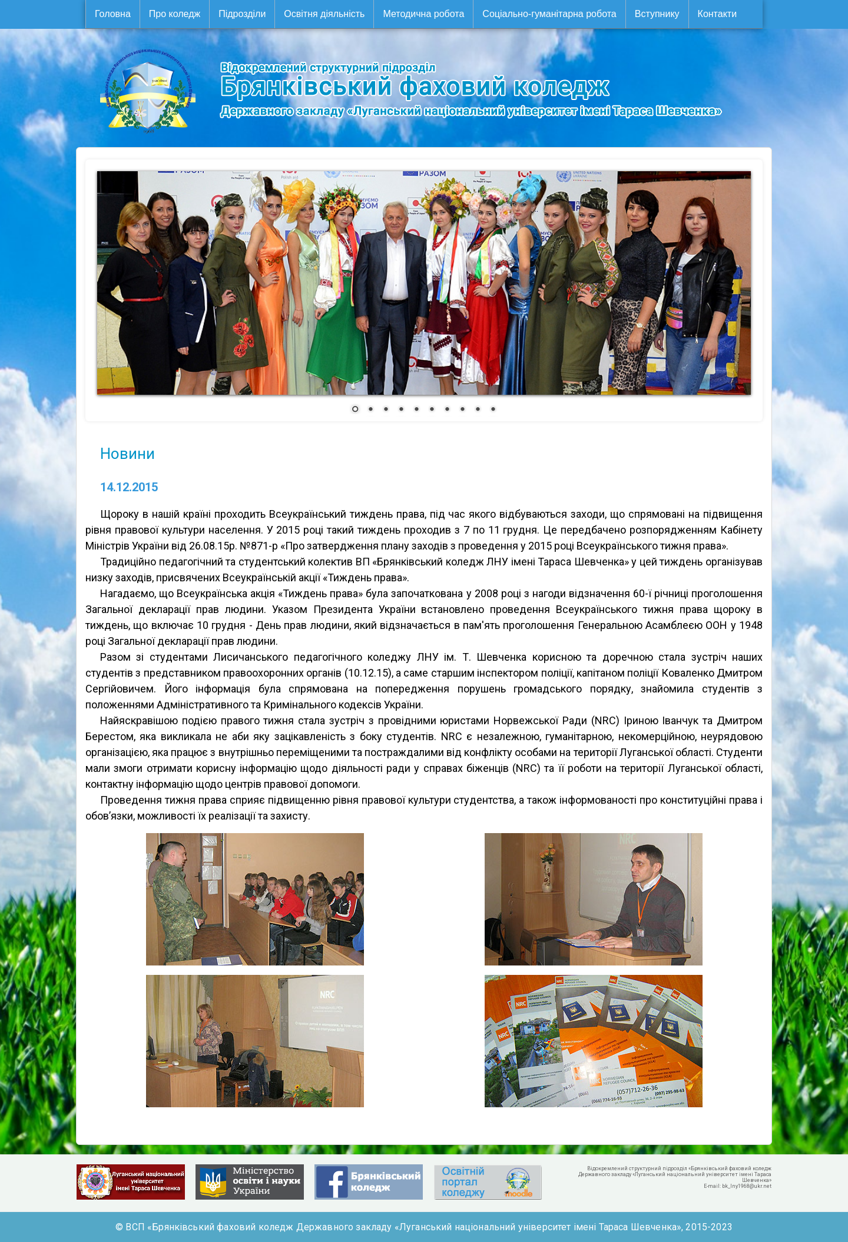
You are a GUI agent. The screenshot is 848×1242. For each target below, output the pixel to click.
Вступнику (657, 14)
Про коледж (174, 14)
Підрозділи (242, 14)
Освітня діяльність (324, 14)
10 (492, 410)
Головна (113, 14)
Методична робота (423, 14)
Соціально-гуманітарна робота (549, 14)
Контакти (717, 14)
